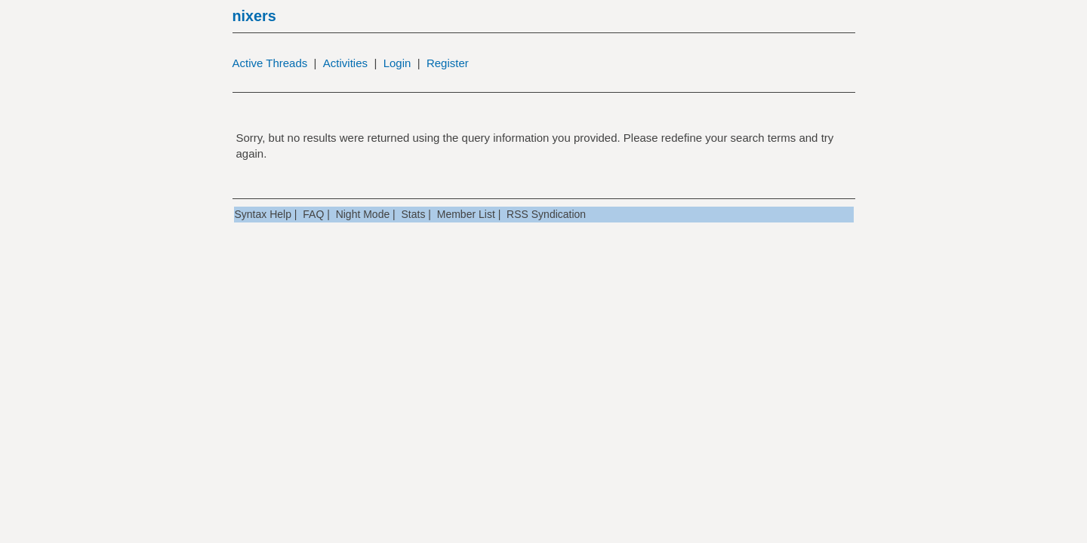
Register (447, 63)
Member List (466, 214)
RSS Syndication (546, 214)
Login (397, 63)
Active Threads (270, 63)
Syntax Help (263, 214)
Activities (345, 63)
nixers (254, 16)
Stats (414, 214)
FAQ (313, 214)
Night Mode (363, 214)
